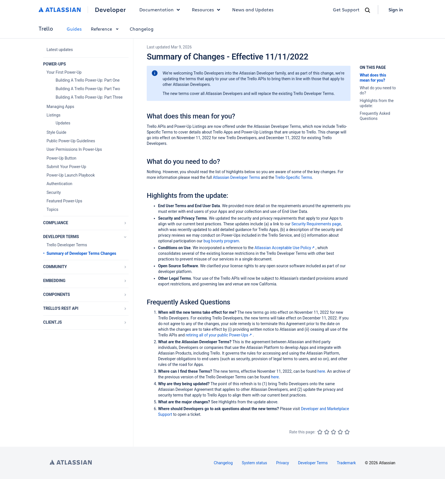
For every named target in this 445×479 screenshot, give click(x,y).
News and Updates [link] (253, 9)
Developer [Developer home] (110, 9)
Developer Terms (313, 463)
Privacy (282, 463)
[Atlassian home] (60, 9)
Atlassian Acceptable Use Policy (285, 247)
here (321, 371)
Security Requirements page (316, 224)
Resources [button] (207, 9)
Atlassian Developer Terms (236, 177)
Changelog (142, 29)
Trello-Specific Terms (293, 177)
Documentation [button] (161, 9)
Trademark (346, 463)
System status (254, 463)
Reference (106, 29)
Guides (74, 29)
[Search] (367, 10)
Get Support (346, 9)
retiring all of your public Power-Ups (219, 335)
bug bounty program (221, 241)
